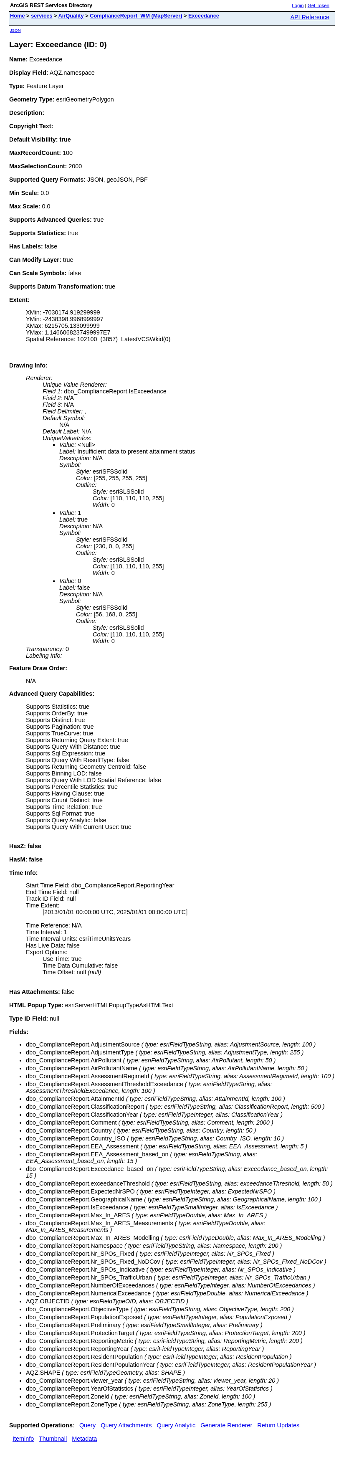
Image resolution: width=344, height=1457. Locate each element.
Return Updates (278, 1425)
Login (298, 5)
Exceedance (203, 16)
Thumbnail (53, 1438)
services (41, 16)
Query (87, 1425)
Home (17, 16)
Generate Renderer (226, 1425)
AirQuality (71, 16)
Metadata (84, 1438)
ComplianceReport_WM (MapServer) (136, 16)
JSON (15, 30)
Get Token (318, 5)
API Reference (309, 17)
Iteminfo (23, 1438)
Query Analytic (176, 1425)
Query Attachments (126, 1425)
